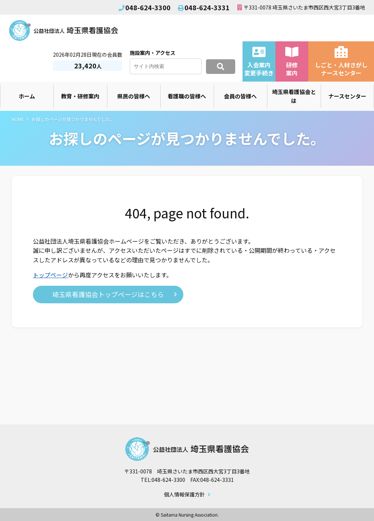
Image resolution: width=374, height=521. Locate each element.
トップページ (50, 274)
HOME (18, 119)
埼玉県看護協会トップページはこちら (108, 294)
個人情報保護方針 (184, 494)
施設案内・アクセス (152, 52)
